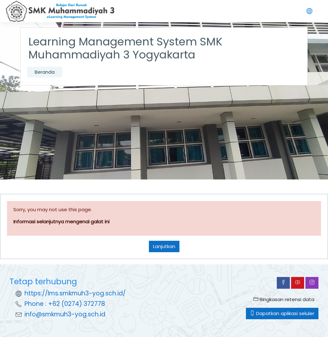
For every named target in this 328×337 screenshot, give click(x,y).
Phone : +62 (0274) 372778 (64, 304)
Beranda (45, 72)
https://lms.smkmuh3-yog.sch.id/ (75, 293)
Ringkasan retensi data (284, 299)
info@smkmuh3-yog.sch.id (64, 314)
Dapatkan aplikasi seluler (282, 313)
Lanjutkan (164, 246)
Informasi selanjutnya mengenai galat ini (61, 221)
